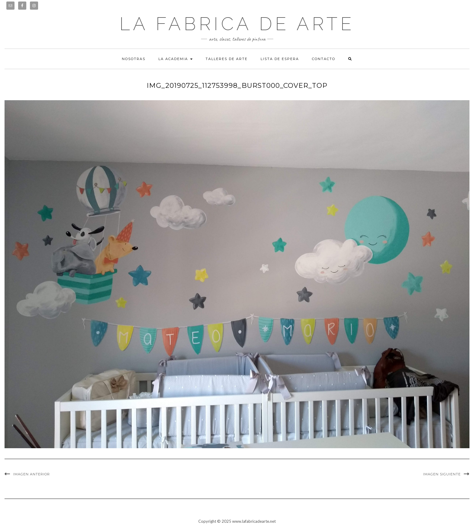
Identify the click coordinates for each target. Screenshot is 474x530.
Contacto (323, 59)
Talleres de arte (227, 59)
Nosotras (133, 59)
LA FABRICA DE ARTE (237, 23)
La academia (175, 59)
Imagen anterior (31, 474)
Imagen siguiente (442, 474)
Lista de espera (280, 59)
